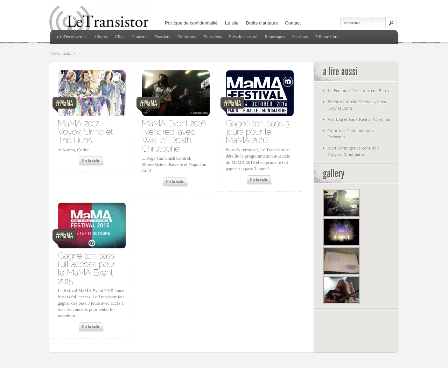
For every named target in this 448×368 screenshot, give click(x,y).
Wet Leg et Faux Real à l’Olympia (359, 119)
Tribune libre (326, 36)
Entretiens (212, 36)
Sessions (300, 36)
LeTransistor (61, 53)
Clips (119, 36)
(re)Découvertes (71, 36)
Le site (231, 23)
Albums (100, 36)
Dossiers (162, 36)
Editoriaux (186, 36)
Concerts (139, 36)
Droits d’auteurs (262, 23)
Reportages (275, 36)
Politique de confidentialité (191, 23)
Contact (293, 23)
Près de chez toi (243, 36)
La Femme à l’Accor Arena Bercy (359, 90)
